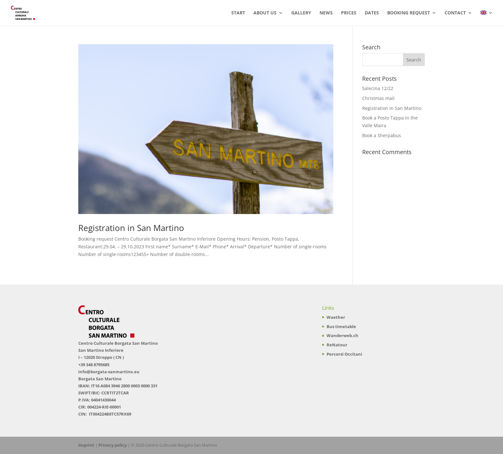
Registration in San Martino (131, 228)
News (326, 13)
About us (265, 13)
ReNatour (337, 345)
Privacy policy (112, 445)
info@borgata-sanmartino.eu (109, 372)
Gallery (301, 13)
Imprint (86, 445)
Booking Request (408, 13)
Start (238, 13)
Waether (336, 317)
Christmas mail (378, 98)
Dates (372, 13)
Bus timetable (341, 326)
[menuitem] (487, 18)
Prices (348, 13)
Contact (455, 13)
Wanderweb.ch (342, 335)
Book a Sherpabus (381, 135)
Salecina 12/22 (377, 88)
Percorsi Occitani (344, 354)
